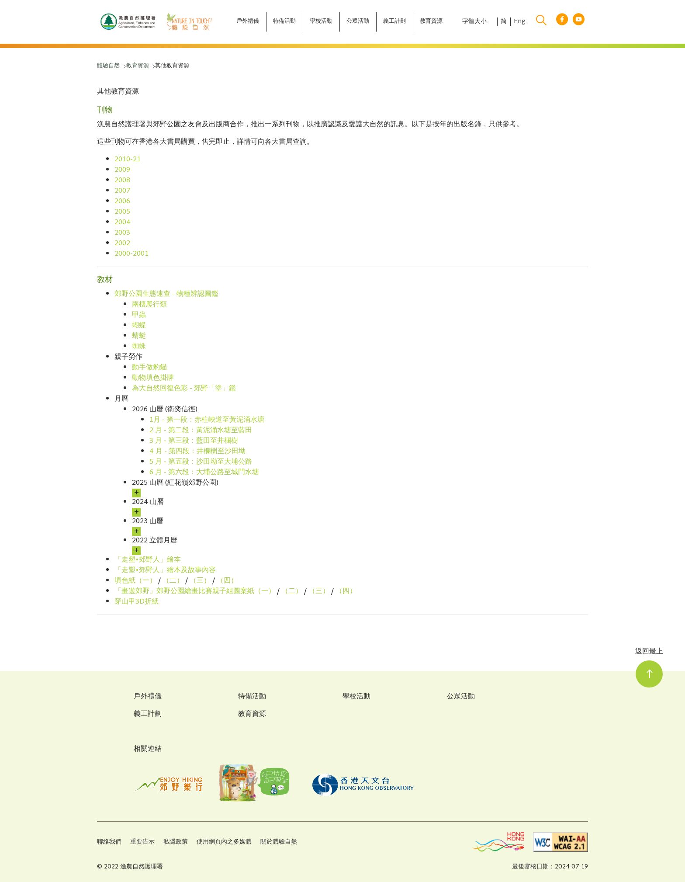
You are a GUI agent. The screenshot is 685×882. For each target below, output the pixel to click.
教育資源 (252, 714)
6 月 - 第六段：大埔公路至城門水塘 (204, 472)
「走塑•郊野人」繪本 (147, 560)
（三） (200, 581)
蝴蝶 (139, 325)
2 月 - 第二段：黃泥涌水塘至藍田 (200, 430)
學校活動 (356, 697)
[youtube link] (579, 22)
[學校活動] (321, 22)
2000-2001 (131, 254)
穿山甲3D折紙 (136, 602)
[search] (541, 22)
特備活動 (252, 697)
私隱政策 (175, 842)
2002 (122, 243)
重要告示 (142, 842)
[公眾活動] (358, 22)
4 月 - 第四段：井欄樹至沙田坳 (197, 451)
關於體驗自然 (278, 842)
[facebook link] (562, 22)
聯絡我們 (109, 842)
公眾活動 (461, 697)
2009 (122, 170)
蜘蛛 (139, 346)
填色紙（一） (135, 581)
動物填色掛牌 (153, 378)
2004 (122, 222)
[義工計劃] (394, 22)
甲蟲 (139, 315)
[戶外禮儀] (248, 22)
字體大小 (474, 22)
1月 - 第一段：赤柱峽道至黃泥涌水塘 (206, 420)
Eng (520, 22)
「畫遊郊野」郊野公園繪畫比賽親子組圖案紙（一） (194, 591)
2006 (122, 201)
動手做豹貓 (149, 367)
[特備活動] (284, 22)
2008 (122, 180)
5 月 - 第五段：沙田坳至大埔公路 (200, 462)
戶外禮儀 (148, 697)
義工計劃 (148, 714)
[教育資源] (431, 22)
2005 (122, 212)
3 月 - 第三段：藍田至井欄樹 (193, 441)
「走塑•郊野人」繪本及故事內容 (165, 570)
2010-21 (127, 159)
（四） (227, 581)
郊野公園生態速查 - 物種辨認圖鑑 (166, 294)
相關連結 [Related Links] (148, 749)
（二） (173, 581)
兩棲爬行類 (149, 305)
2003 (122, 233)
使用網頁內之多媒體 (224, 842)
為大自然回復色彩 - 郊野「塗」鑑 (184, 388)
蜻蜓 (139, 336)
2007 (122, 191)
